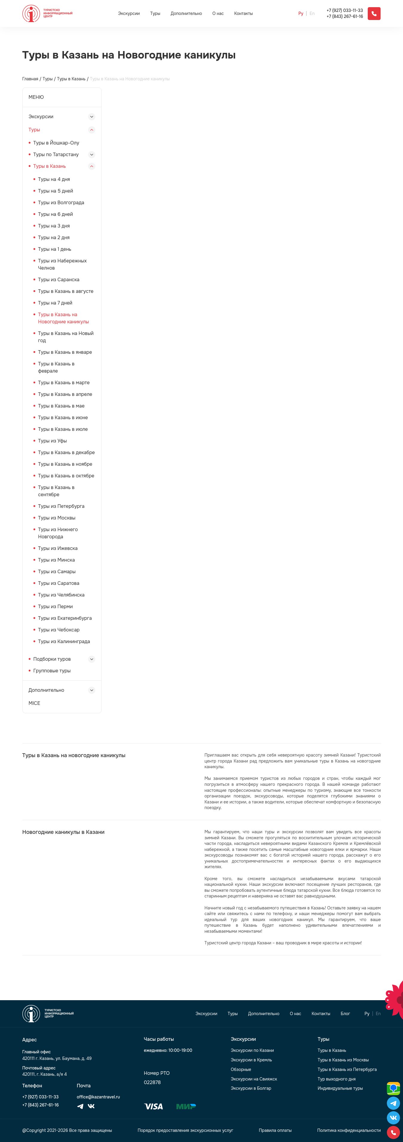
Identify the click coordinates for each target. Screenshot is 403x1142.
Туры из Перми (55, 606)
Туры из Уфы (52, 441)
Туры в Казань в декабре (66, 452)
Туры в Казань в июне (63, 417)
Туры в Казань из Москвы (343, 1060)
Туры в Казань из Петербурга (347, 1069)
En (312, 13)
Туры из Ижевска (58, 548)
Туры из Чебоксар (59, 630)
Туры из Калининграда (64, 641)
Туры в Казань (49, 166)
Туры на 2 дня (54, 237)
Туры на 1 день (54, 249)
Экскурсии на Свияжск (254, 1079)
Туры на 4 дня (54, 179)
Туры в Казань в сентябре (56, 491)
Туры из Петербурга (61, 506)
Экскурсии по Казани (252, 1050)
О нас (218, 13)
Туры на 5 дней (55, 191)
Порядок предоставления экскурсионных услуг (185, 1130)
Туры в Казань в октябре (66, 476)
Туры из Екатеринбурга (65, 618)
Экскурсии (129, 13)
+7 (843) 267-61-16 (345, 16)
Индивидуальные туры (340, 1088)
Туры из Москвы (57, 518)
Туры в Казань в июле (63, 429)
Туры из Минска (56, 560)
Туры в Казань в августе (66, 291)
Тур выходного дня (337, 1079)
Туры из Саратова (58, 583)
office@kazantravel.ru (98, 1097)
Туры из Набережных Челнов (62, 264)
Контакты (243, 13)
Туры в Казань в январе (65, 352)
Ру (301, 13)
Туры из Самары (57, 571)
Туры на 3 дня (54, 226)
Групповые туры (52, 671)
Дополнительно (186, 13)
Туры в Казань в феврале (56, 367)
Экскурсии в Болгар (251, 1088)
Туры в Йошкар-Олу (56, 143)
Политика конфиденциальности (349, 1130)
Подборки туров (52, 659)
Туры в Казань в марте (64, 382)
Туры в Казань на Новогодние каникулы (63, 318)
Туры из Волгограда (61, 202)
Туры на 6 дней (55, 214)
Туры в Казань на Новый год (66, 337)
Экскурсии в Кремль (251, 1060)
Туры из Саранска (58, 279)
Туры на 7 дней (55, 303)
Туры (155, 13)
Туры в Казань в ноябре (65, 464)
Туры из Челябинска (61, 595)
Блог (345, 1013)
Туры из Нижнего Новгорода (58, 533)
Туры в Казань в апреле (65, 394)
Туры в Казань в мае (61, 406)
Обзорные (241, 1069)
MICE (34, 703)
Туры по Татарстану (56, 154)
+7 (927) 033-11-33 (345, 10)
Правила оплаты (275, 1130)
